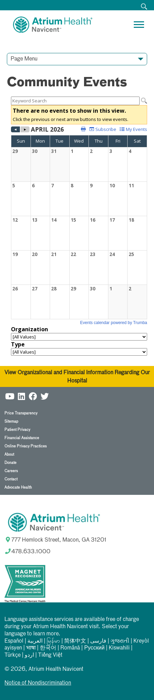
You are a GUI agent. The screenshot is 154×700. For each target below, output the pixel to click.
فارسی (98, 641)
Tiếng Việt (50, 655)
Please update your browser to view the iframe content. (79, 101)
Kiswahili (119, 648)
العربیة (35, 641)
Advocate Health (18, 487)
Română (70, 648)
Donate (10, 463)
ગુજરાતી (119, 641)
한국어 (48, 648)
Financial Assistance (21, 438)
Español (13, 641)
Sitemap (11, 421)
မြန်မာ (53, 641)
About (9, 454)
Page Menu (24, 59)
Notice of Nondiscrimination (37, 683)
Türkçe (12, 655)
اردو (29, 655)
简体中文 (75, 641)
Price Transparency (20, 413)
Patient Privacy (17, 430)
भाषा (31, 648)
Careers (11, 471)
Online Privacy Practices (25, 446)
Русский (94, 648)
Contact (10, 479)
